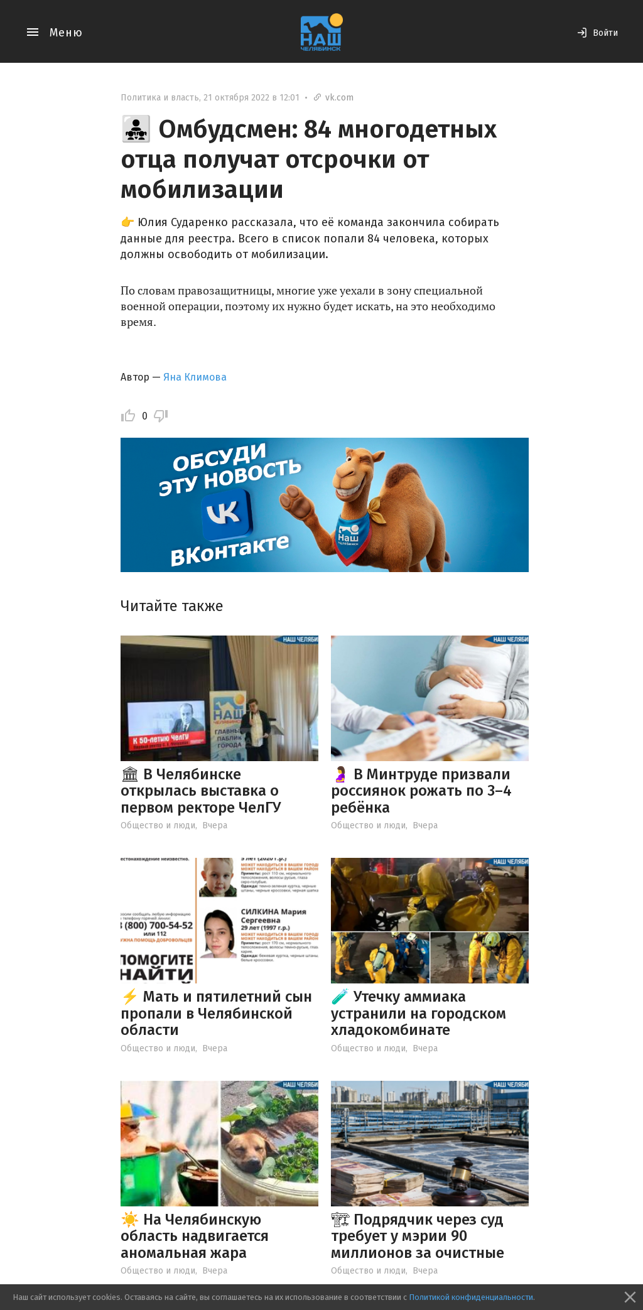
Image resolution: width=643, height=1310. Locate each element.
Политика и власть (160, 97)
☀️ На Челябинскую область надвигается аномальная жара (195, 1236)
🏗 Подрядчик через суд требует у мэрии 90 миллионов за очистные (417, 1236)
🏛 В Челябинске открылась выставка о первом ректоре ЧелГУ (201, 791)
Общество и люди (158, 825)
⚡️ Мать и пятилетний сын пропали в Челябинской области (216, 1013)
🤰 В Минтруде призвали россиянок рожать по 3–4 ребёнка (421, 791)
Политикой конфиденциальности (471, 1297)
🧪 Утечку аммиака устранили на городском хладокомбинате (418, 1013)
